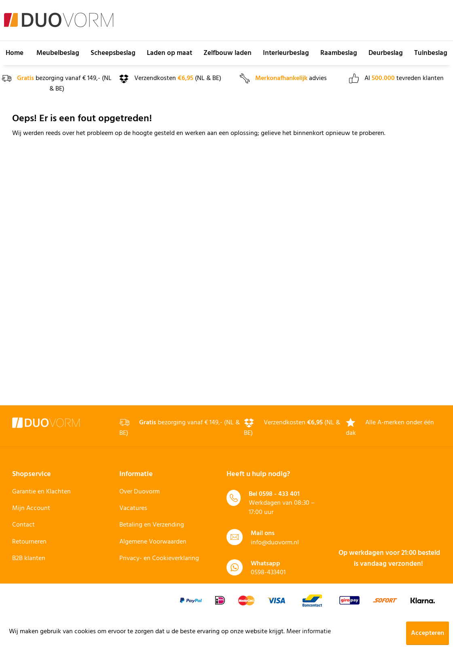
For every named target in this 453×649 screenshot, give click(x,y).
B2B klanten (28, 558)
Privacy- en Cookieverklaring (159, 558)
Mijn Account (31, 508)
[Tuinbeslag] (431, 53)
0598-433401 (268, 572)
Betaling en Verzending (151, 525)
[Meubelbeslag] (58, 53)
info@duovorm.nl (275, 542)
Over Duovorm (139, 492)
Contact (23, 525)
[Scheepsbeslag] (113, 53)
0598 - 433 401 (279, 494)
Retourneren (29, 542)
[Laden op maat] (169, 53)
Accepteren (427, 633)
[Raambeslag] (339, 53)
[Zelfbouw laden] (227, 53)
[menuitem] (14, 53)
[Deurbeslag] (386, 53)
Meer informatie (308, 631)
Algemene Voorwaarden (152, 542)
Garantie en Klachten (41, 492)
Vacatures (133, 508)
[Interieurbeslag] (286, 53)
